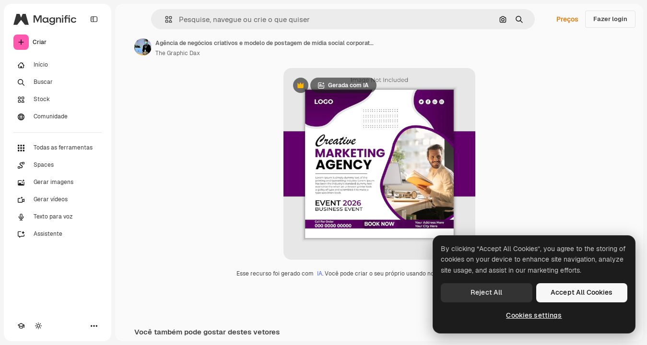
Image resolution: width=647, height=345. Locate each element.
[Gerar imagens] (57, 182)
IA (319, 273)
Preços (567, 19)
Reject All (486, 292)
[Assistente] (57, 234)
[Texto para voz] (57, 217)
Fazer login (610, 19)
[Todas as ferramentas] (57, 148)
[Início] (57, 65)
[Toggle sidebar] (94, 19)
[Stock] (57, 99)
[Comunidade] (57, 117)
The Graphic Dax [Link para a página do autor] (177, 53)
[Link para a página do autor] (143, 47)
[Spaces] (57, 165)
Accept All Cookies (582, 292)
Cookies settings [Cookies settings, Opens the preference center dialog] (534, 315)
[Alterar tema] (38, 326)
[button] (165, 19)
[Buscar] (57, 82)
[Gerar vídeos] (57, 199)
